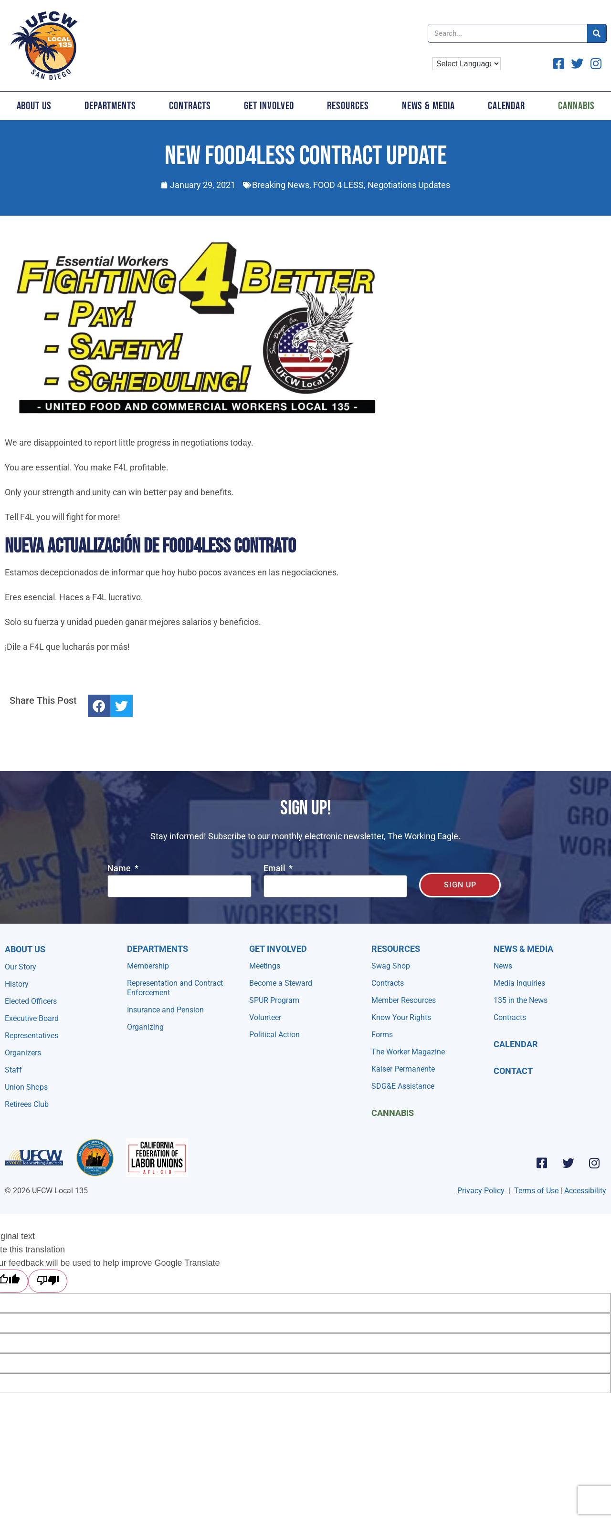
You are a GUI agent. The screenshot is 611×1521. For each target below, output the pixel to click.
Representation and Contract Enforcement (175, 988)
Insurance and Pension (165, 1009)
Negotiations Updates (409, 185)
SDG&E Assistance (402, 1086)
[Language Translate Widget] (466, 63)
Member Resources (403, 1000)
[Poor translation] (47, 1281)
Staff (13, 1069)
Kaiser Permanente (403, 1068)
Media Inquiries (519, 983)
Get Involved (269, 106)
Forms (382, 1034)
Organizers (23, 1052)
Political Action (274, 1034)
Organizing (145, 1026)
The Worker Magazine (408, 1051)
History (17, 984)
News (503, 965)
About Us (34, 106)
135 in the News (521, 1000)
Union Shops (26, 1087)
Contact (513, 1071)
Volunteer (265, 1017)
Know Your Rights (401, 1017)
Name (120, 868)
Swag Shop (390, 965)
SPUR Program (274, 1000)
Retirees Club (27, 1104)
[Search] (596, 33)
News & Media (428, 106)
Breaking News (280, 185)
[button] (99, 706)
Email (275, 868)
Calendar (506, 106)
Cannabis (392, 1113)
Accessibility (585, 1190)
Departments (110, 106)
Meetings (264, 965)
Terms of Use (536, 1190)
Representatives (31, 1035)
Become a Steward (280, 983)
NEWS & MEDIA (523, 949)
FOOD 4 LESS (338, 185)
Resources (348, 106)
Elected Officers (31, 1001)
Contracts (190, 106)
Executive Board (32, 1018)
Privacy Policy (481, 1190)
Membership (148, 965)
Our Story (20, 966)
